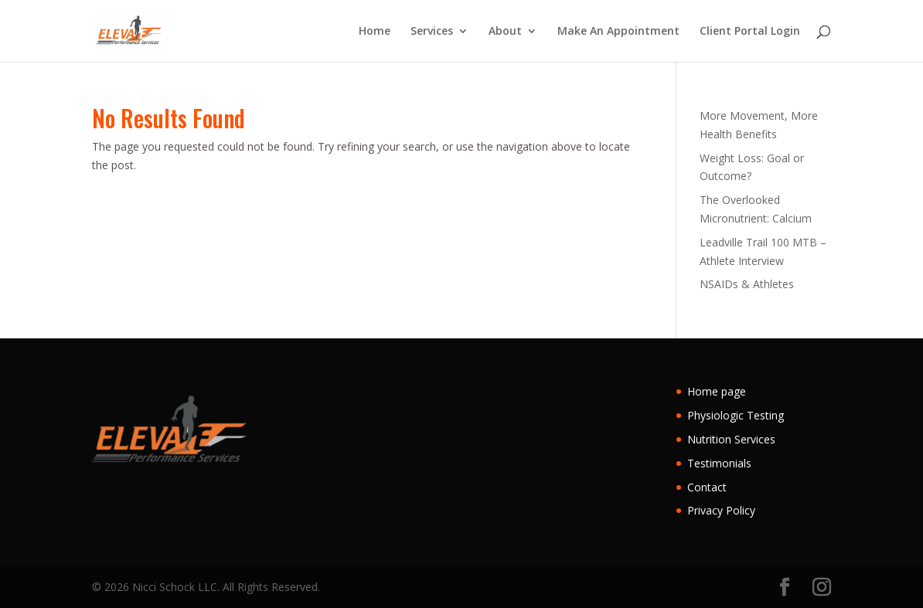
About (505, 31)
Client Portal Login (750, 31)
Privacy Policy (721, 510)
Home (374, 31)
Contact (707, 487)
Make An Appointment (618, 31)
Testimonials (719, 463)
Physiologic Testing (735, 415)
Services (431, 31)
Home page (716, 391)
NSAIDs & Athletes (747, 284)
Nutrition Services (731, 439)
